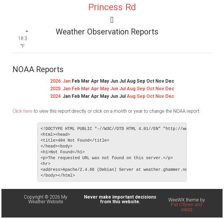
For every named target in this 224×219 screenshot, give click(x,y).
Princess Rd (112, 7)
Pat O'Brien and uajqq (186, 207)
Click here (22, 111)
